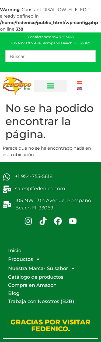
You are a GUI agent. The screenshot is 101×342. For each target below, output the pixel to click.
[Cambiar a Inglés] (80, 89)
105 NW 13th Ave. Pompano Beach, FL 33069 (50, 43)
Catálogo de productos (35, 277)
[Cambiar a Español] (80, 83)
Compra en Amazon (32, 285)
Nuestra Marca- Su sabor (41, 268)
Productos (24, 259)
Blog (13, 293)
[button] (50, 86)
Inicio (14, 251)
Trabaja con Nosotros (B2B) (41, 301)
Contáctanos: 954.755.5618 (51, 37)
